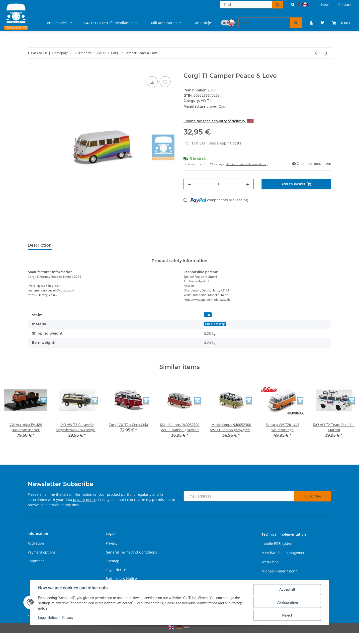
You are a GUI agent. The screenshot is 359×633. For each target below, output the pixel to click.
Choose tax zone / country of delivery (218, 121)
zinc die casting (215, 324)
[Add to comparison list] (152, 81)
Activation (36, 543)
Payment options (42, 552)
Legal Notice (48, 618)
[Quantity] (218, 184)
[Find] (246, 4)
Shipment (36, 561)
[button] (293, 4)
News (325, 4)
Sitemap (112, 561)
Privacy (67, 618)
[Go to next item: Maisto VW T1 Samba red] (326, 53)
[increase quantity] (247, 184)
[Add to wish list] (165, 81)
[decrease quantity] (189, 184)
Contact (344, 4)
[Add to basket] (32, 69)
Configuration (287, 602)
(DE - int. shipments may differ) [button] (246, 164)
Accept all (287, 589)
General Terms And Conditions (131, 552)
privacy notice (84, 499)
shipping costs (229, 143)
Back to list (39, 53)
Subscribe (312, 496)
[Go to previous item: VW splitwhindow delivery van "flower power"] (316, 53)
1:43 (207, 314)
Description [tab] (40, 245)
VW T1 (206, 100)
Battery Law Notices (122, 578)
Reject (287, 615)
